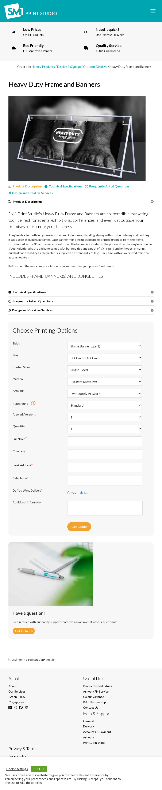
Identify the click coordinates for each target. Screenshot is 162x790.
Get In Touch (24, 631)
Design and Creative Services (30, 193)
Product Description (25, 186)
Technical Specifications (63, 186)
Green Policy (16, 696)
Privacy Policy (17, 756)
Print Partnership (94, 702)
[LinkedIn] (10, 710)
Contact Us (90, 707)
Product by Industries (97, 686)
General (88, 721)
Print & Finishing (94, 742)
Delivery (88, 726)
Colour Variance (93, 696)
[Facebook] (21, 710)
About (12, 686)
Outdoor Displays (95, 66)
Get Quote (79, 527)
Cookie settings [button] (17, 769)
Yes (72, 493)
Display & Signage (69, 66)
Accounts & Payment (97, 732)
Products (48, 66)
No (84, 493)
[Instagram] (15, 710)
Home (36, 66)
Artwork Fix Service (96, 691)
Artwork (88, 737)
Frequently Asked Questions (107, 186)
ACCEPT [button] (39, 769)
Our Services (17, 691)
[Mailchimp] (26, 710)
